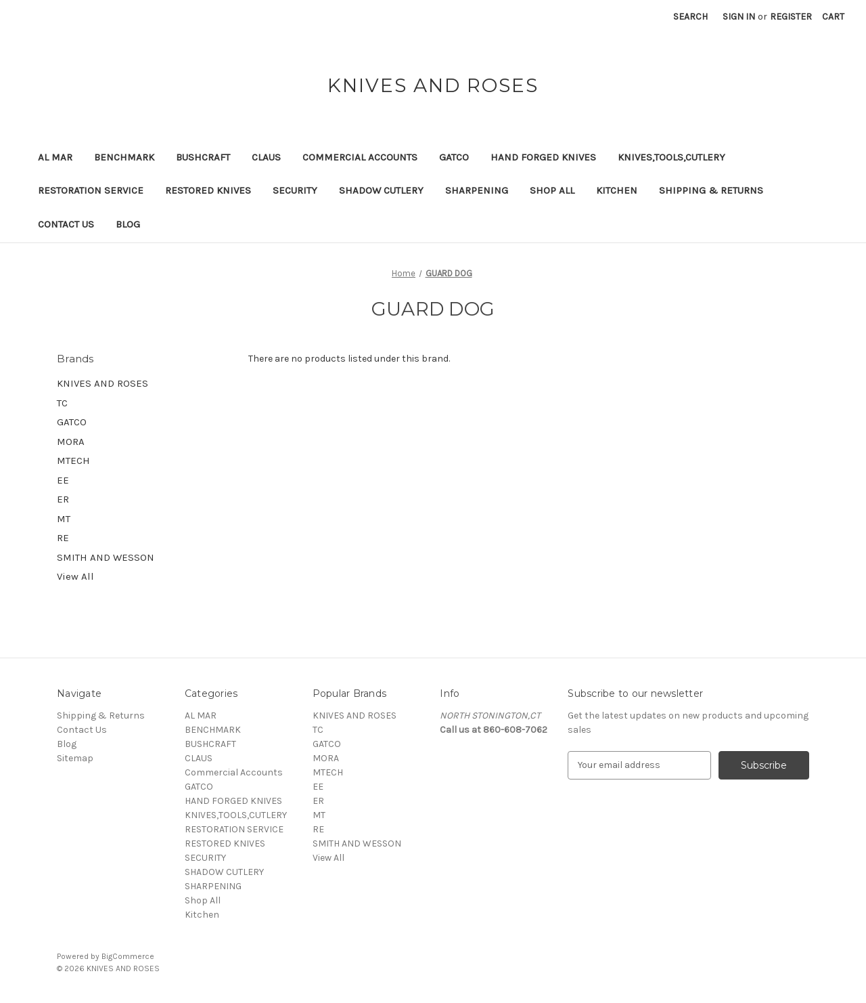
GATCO (454, 157)
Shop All (552, 190)
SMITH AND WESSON (105, 557)
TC (62, 403)
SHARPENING (476, 190)
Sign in (739, 16)
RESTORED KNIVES (208, 190)
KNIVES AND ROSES (102, 383)
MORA (71, 441)
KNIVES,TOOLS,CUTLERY (671, 157)
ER (63, 499)
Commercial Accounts (359, 157)
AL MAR (55, 157)
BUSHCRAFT (203, 157)
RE (63, 538)
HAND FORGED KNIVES (543, 157)
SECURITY (295, 190)
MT (63, 519)
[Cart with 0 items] (833, 16)
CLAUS (266, 157)
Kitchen (616, 190)
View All (75, 576)
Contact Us (66, 224)
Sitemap (75, 758)
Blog (128, 224)
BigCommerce (127, 956)
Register (791, 16)
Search (690, 16)
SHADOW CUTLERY (381, 190)
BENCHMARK (124, 157)
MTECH (73, 460)
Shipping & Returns (711, 190)
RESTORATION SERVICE (90, 190)
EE (63, 480)
